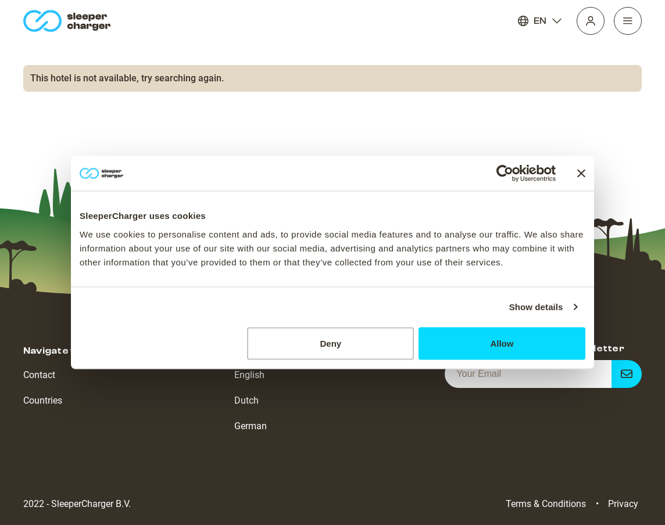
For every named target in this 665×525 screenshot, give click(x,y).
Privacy (623, 503)
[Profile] (591, 21)
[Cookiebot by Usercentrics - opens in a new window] (505, 173)
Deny (331, 343)
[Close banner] (581, 174)
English (249, 374)
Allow (501, 343)
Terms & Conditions (546, 503)
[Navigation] (628, 21)
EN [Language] (540, 21)
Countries (42, 400)
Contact (39, 374)
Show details (536, 307)
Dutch (246, 400)
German (250, 425)
